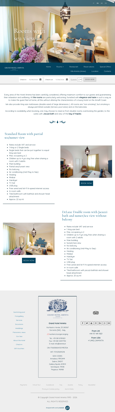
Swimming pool (19, 312)
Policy (80, 385)
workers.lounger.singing (58, 334)
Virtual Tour (37, 385)
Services (19, 320)
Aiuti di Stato (69, 389)
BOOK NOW (89, 79)
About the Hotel (19, 340)
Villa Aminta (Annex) (78, 71)
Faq (61, 385)
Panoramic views (19, 332)
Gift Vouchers (19, 348)
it (93, 3)
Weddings (19, 328)
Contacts (107, 71)
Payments (23, 385)
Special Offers (105, 67)
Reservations (89, 67)
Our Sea (19, 336)
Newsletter (91, 385)
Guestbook (50, 385)
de (102, 3)
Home (48, 67)
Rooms (60, 67)
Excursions (19, 324)
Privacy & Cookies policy (50, 389)
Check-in (19, 344)
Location (95, 71)
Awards (70, 385)
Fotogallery (19, 316)
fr (106, 3)
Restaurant (73, 67)
